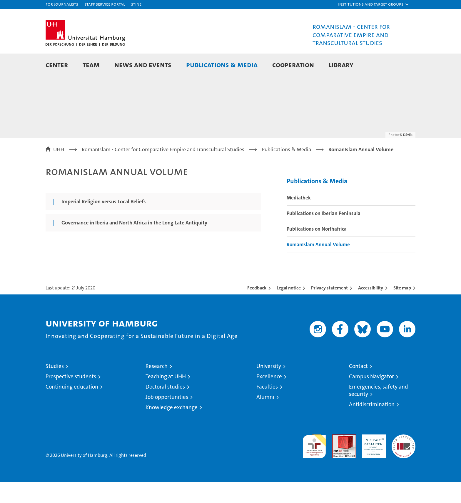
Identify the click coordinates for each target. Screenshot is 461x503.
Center (57, 64)
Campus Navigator (371, 397)
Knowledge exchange (172, 428)
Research (157, 387)
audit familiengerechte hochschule (314, 465)
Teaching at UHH (166, 397)
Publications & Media (222, 64)
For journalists (62, 4)
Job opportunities (167, 418)
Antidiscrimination (372, 425)
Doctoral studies (165, 408)
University (268, 387)
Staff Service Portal (104, 4)
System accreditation (403, 462)
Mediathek (299, 219)
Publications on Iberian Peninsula (323, 234)
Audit (337, 459)
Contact (358, 387)
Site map (402, 309)
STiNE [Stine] (136, 4)
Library (341, 64)
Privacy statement (329, 309)
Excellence (269, 397)
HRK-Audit (372, 459)
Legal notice (289, 309)
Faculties (267, 408)
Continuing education (72, 408)
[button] (373, 4)
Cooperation (293, 64)
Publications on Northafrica (317, 250)
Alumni (265, 418)
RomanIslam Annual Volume (318, 265)
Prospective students (71, 397)
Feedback (256, 309)
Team (91, 64)
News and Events (142, 64)
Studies (55, 387)
